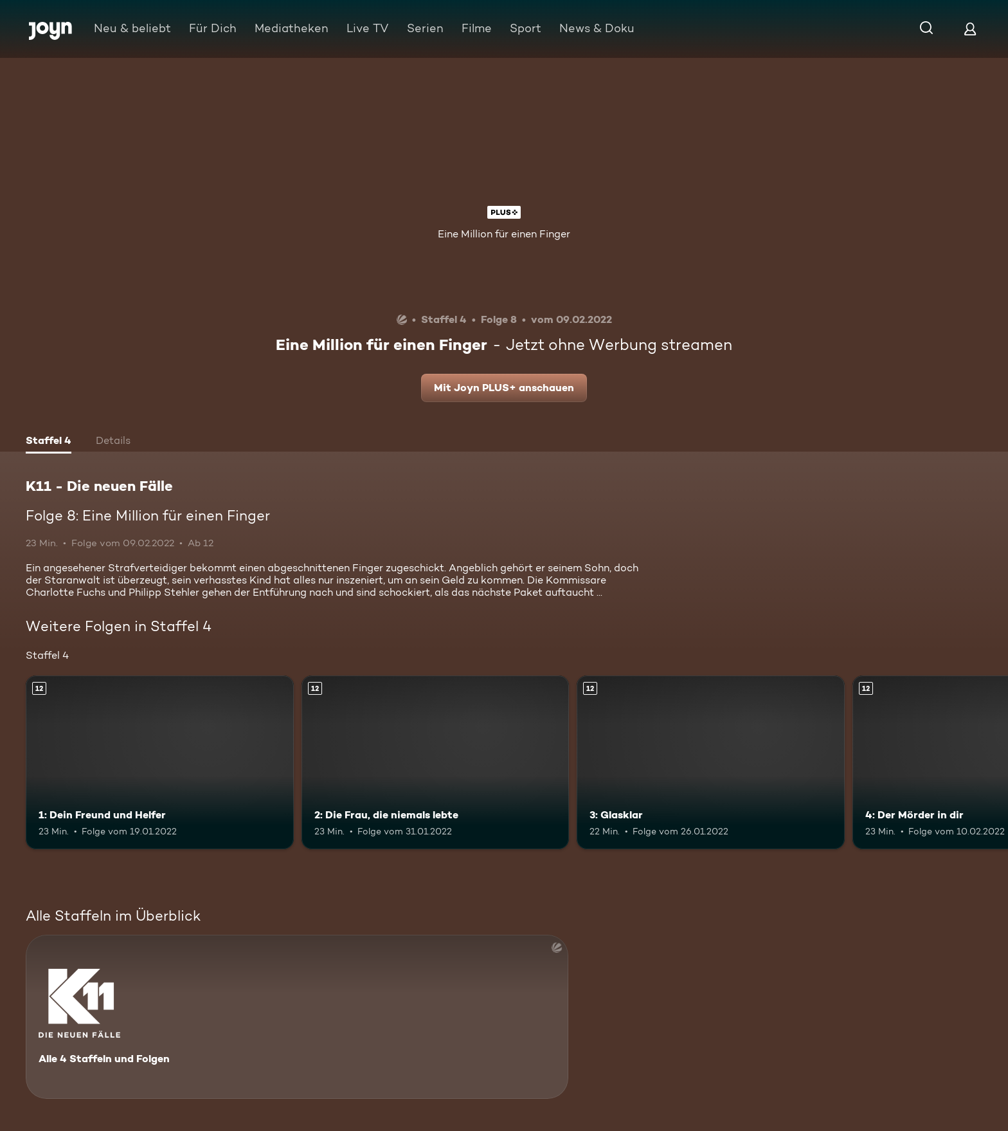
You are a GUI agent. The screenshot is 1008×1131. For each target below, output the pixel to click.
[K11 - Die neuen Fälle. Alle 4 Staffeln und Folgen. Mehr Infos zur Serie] (297, 1017)
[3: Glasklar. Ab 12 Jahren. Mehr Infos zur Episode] (711, 763)
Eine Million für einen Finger (504, 234)
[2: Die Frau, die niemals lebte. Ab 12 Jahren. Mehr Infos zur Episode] (436, 763)
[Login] (970, 28)
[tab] (48, 442)
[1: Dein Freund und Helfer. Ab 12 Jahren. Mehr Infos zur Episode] (160, 763)
